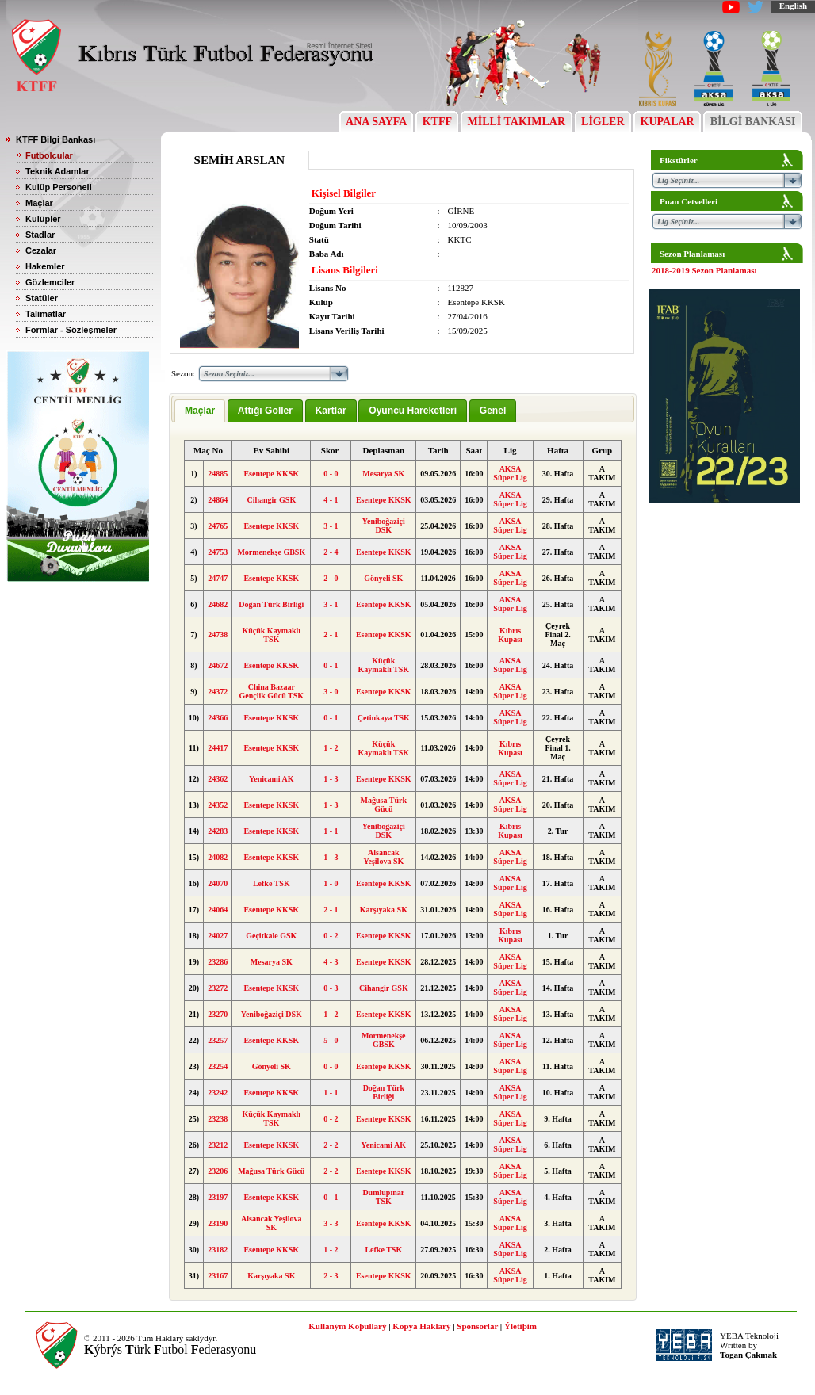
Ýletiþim (520, 1326)
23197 (218, 1197)
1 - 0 (330, 883)
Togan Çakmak (748, 1354)
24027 (218, 935)
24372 (218, 691)
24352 (218, 805)
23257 (218, 1040)
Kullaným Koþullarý (347, 1326)
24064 (218, 909)
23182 (218, 1249)
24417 (218, 747)
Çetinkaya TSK (384, 717)
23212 (218, 1145)
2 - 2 (330, 1145)
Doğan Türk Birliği (271, 604)
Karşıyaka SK (384, 909)
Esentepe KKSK (271, 473)
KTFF (436, 122)
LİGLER (603, 122)
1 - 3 (330, 778)
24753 (218, 552)
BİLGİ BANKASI (752, 122)
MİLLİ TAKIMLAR (516, 122)
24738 (218, 634)
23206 (218, 1171)
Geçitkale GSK (271, 935)
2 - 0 (330, 578)
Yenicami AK (271, 778)
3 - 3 (330, 1223)
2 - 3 (330, 1275)
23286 (218, 961)
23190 (218, 1223)
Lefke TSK (271, 883)
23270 (218, 1014)
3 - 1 (330, 526)
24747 (218, 578)
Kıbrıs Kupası (510, 635)
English (793, 5)
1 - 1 (330, 831)
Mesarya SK (383, 473)
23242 (218, 1092)
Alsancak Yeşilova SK (383, 857)
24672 (218, 665)
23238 (218, 1118)
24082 (218, 857)
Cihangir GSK (271, 499)
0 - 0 (330, 473)
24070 (218, 883)
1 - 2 (330, 747)
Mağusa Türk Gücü (384, 804)
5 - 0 (330, 1040)
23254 (218, 1066)
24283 (218, 831)
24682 (218, 604)
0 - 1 (330, 665)
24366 (218, 717)
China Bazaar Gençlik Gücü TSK (271, 691)
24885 (218, 473)
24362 (218, 778)
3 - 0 (330, 691)
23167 (218, 1275)
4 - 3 (330, 961)
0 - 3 (330, 988)
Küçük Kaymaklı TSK (271, 635)
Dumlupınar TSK (383, 1197)
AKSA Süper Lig (509, 473)
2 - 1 (330, 634)
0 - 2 (330, 935)
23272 (218, 988)
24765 (218, 526)
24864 (218, 499)
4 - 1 (330, 499)
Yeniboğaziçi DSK (383, 525)
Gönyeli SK (383, 578)
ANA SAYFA (376, 122)
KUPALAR (667, 122)
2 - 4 (330, 552)
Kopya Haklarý (421, 1326)
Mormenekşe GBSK (271, 552)
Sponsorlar (477, 1326)
